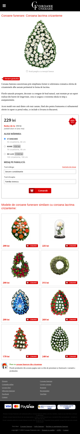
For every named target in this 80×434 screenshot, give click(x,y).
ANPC (59, 430)
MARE (16, 148)
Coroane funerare (26, 426)
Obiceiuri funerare (8, 391)
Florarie (5, 381)
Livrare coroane (45, 384)
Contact (4, 397)
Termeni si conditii (48, 430)
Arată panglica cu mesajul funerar (41, 71)
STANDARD (16, 140)
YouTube (43, 394)
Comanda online (8, 384)
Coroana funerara (46, 381)
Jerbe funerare (39, 426)
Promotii (43, 388)
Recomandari (44, 391)
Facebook (5, 394)
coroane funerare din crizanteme (29, 364)
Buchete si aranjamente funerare (57, 426)
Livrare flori (6, 388)
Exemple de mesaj (69, 167)
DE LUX (17, 155)
